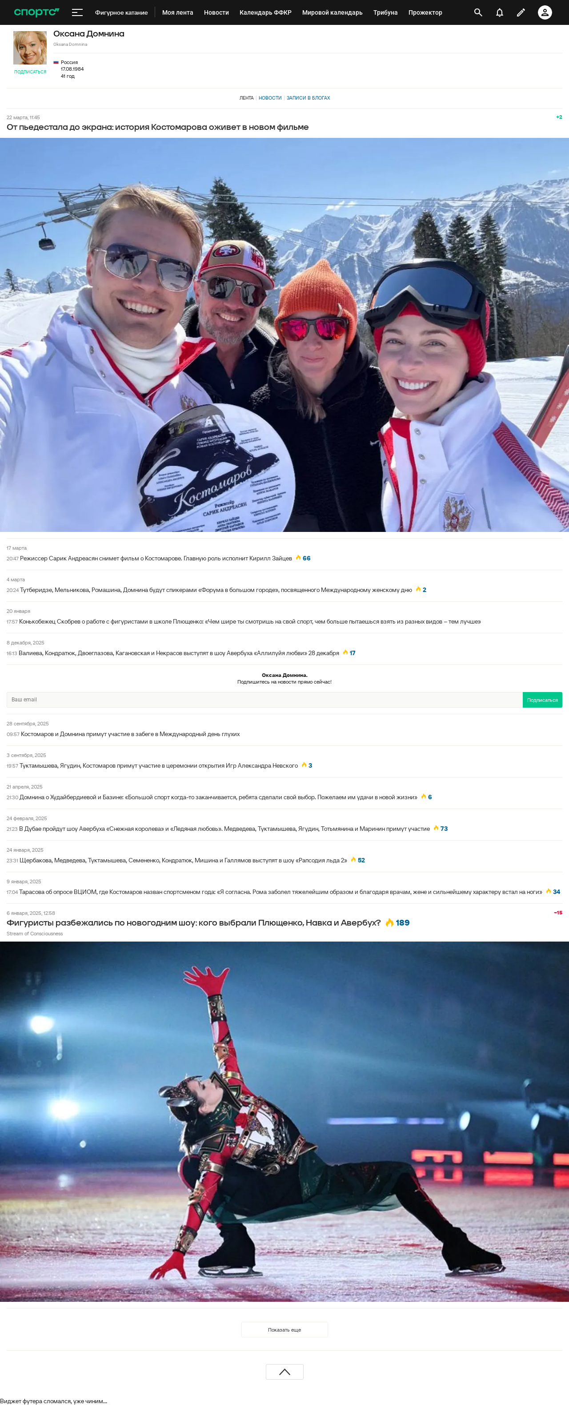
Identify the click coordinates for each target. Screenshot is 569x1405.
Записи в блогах (308, 98)
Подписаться (30, 72)
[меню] (77, 12)
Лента (247, 98)
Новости (270, 98)
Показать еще (284, 1329)
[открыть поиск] (478, 12)
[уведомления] (499, 12)
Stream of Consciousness (35, 933)
